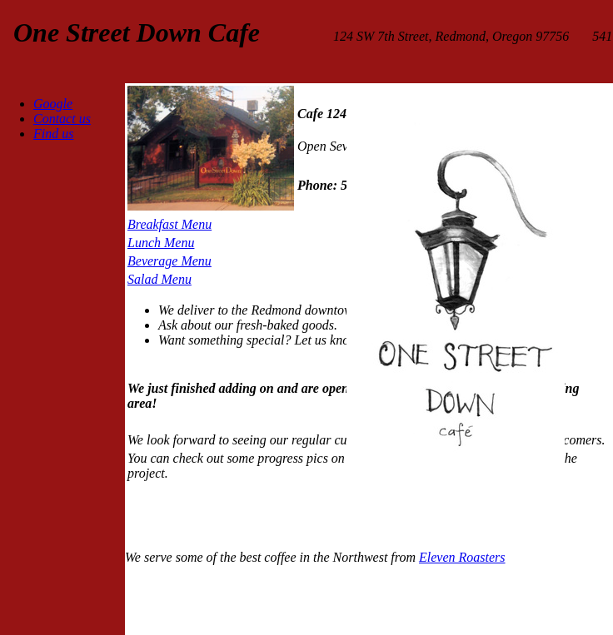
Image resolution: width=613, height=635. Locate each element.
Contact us (62, 119)
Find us (53, 134)
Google (52, 104)
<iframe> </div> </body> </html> (312, 598)
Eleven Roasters (462, 557)
